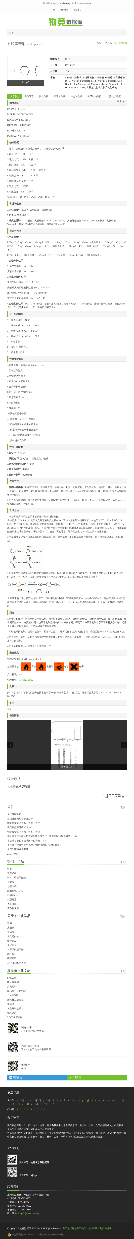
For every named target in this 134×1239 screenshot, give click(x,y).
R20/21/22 (28, 680)
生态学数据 (76, 96)
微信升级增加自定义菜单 (20, 819)
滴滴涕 (10, 1004)
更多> (123, 807)
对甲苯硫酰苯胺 (15, 949)
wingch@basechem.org (60, 3)
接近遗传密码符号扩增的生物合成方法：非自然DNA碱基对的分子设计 (43, 836)
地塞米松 (12, 886)
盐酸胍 (10, 882)
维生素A (11, 941)
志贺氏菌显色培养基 (17, 849)
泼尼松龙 (12, 945)
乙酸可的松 (13, 895)
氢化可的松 (13, 936)
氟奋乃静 (12, 1013)
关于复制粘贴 (14, 814)
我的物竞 (64, 10)
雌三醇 (10, 954)
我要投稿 (15, 1077)
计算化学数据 (114, 96)
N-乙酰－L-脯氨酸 (16, 991)
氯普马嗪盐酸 (14, 1008)
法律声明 (93, 1228)
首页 (99, 43)
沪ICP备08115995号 (53, 1234)
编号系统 (14, 96)
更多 (120, 101)
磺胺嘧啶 (12, 958)
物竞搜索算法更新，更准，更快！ (24, 823)
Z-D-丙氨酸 (13, 854)
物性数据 (43, 96)
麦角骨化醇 (13, 908)
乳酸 (9, 923)
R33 (21, 680)
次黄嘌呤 (12, 986)
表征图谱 (29, 96)
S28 (21, 674)
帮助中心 (78, 10)
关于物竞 (81, 1228)
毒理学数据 (59, 96)
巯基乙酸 (12, 873)
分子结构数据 (94, 96)
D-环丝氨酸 (13, 982)
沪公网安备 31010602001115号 (25, 1234)
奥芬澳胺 (12, 904)
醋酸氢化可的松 (15, 890)
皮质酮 (10, 927)
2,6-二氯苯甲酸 (15, 1017)
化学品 (108, 43)
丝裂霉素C (12, 899)
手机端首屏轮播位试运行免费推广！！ (27, 840)
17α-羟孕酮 (13, 995)
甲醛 (9, 869)
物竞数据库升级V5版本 (19, 827)
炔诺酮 (10, 932)
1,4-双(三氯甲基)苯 (17, 963)
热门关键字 (106, 1228)
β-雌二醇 (11, 978)
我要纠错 (75, 1077)
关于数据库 (68, 1228)
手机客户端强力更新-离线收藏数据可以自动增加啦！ (34, 845)
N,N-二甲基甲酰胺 (16, 877)
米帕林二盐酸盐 (15, 1000)
